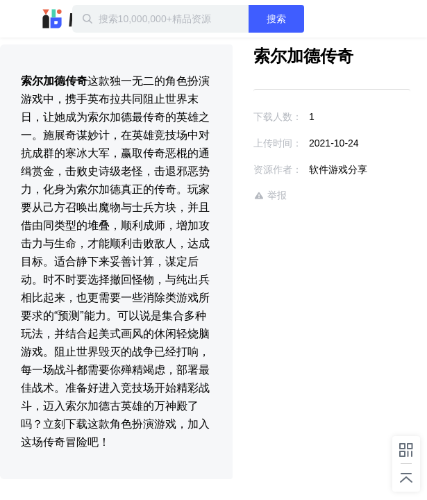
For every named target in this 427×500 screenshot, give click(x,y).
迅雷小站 (73, 18)
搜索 (302, 18)
